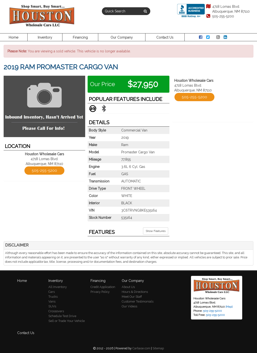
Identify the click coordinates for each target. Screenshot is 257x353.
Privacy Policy (100, 292)
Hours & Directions (135, 292)
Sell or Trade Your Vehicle (66, 321)
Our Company (122, 37)
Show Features (156, 231)
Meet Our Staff (132, 296)
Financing (80, 37)
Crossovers (56, 311)
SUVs (52, 306)
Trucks (53, 296)
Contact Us (165, 37)
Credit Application (103, 287)
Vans (51, 301)
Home (13, 37)
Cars (51, 292)
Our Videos (129, 306)
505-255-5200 (220, 16)
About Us (128, 287)
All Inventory (57, 287)
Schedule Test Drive (62, 316)
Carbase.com (141, 348)
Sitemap (158, 348)
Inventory (45, 37)
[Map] (229, 306)
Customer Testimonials (137, 301)
